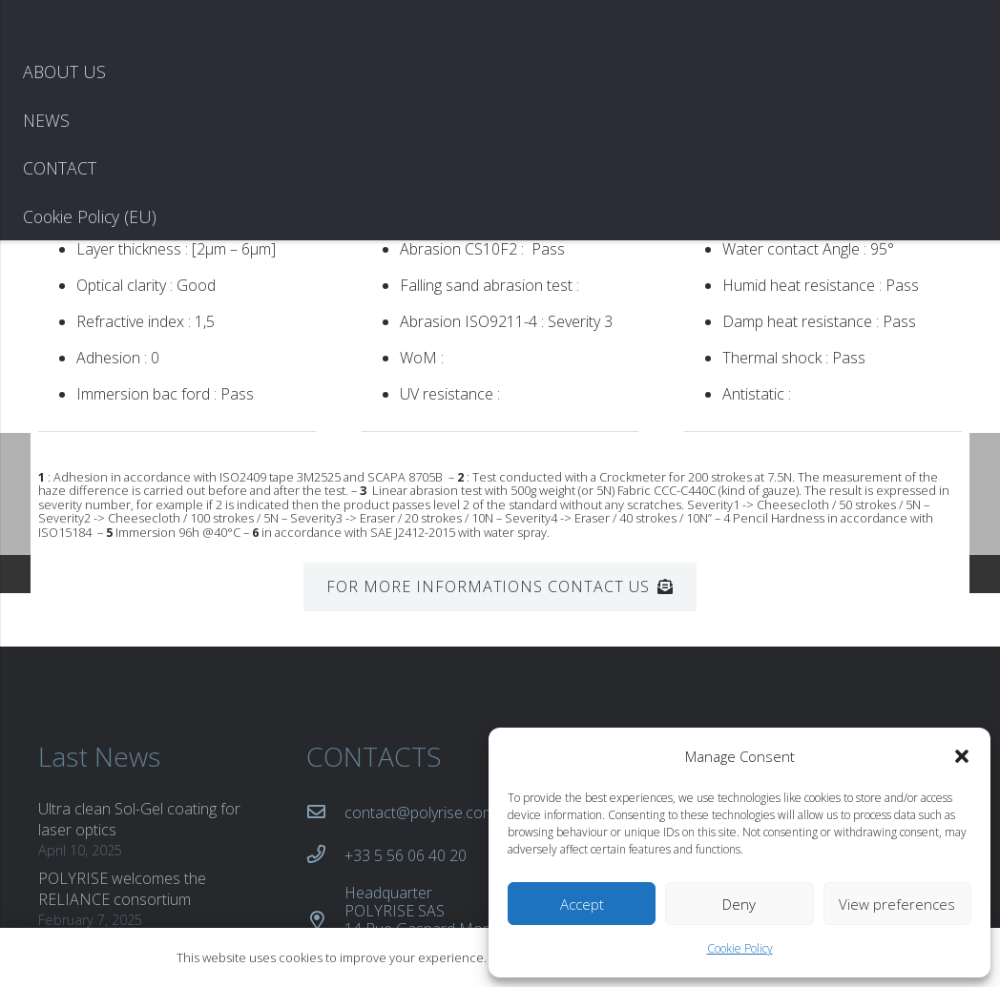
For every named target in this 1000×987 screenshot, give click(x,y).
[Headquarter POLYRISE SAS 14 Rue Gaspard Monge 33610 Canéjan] (325, 778)
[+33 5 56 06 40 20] (325, 712)
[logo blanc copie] (141, 95)
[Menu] (968, 95)
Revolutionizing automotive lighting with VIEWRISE (128, 863)
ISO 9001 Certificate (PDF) (663, 669)
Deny (739, 904)
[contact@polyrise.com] (325, 669)
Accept (582, 904)
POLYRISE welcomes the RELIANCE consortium (122, 746)
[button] (961, 756)
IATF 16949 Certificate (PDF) (671, 720)
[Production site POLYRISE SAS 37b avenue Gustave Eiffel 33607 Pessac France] (325, 864)
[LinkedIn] (888, 621)
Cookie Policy (740, 948)
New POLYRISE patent (115, 804)
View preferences (897, 904)
